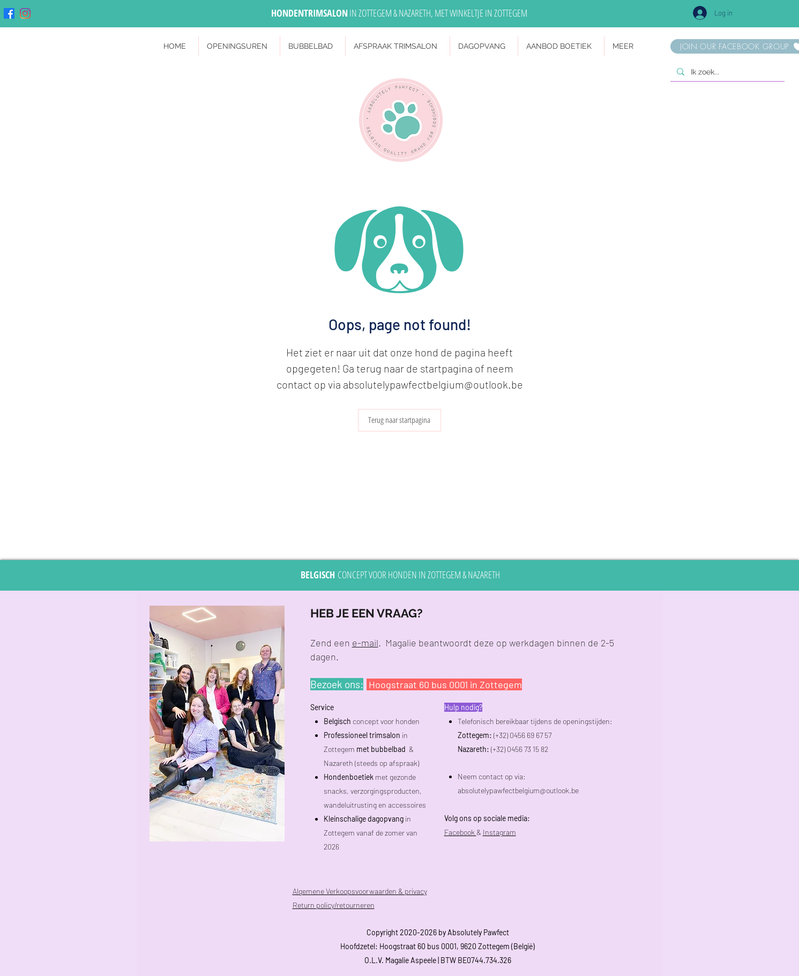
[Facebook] (9, 13)
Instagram (499, 832)
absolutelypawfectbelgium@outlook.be (433, 384)
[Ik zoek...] (726, 72)
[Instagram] (25, 13)
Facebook (460, 832)
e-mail (365, 643)
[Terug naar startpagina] (399, 420)
